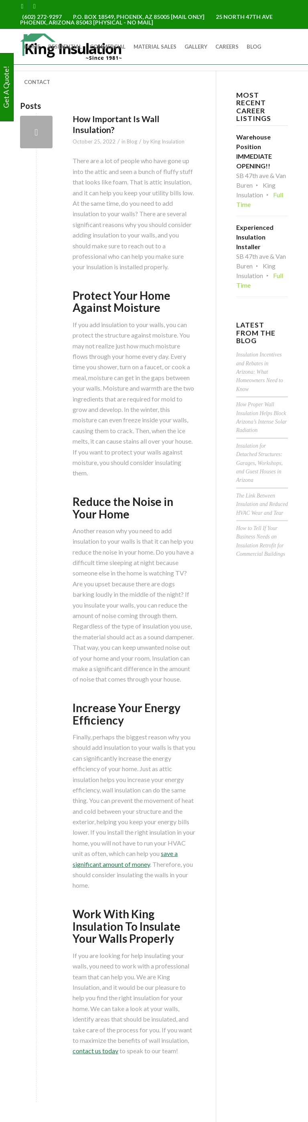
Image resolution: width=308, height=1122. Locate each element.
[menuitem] (32, 46)
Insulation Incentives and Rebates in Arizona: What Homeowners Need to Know (259, 372)
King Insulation (167, 141)
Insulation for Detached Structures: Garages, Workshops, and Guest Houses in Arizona (259, 463)
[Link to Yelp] (34, 6)
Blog (132, 141)
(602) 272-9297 (42, 16)
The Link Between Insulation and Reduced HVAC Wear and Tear (262, 504)
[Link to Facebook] (22, 6)
